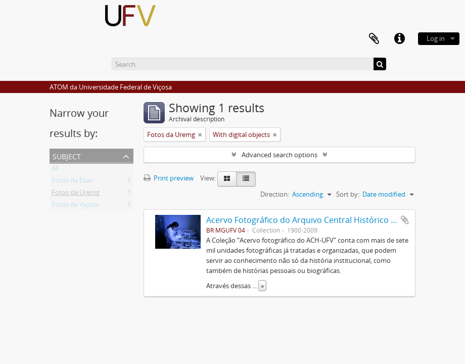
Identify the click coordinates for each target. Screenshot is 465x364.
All (55, 169)
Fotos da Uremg (76, 194)
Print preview (169, 178)
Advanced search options (279, 154)
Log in (436, 38)
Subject (67, 155)
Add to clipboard (405, 220)
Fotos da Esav (72, 182)
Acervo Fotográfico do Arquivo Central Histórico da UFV (311, 219)
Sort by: (347, 194)
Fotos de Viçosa (75, 206)
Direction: (274, 194)
